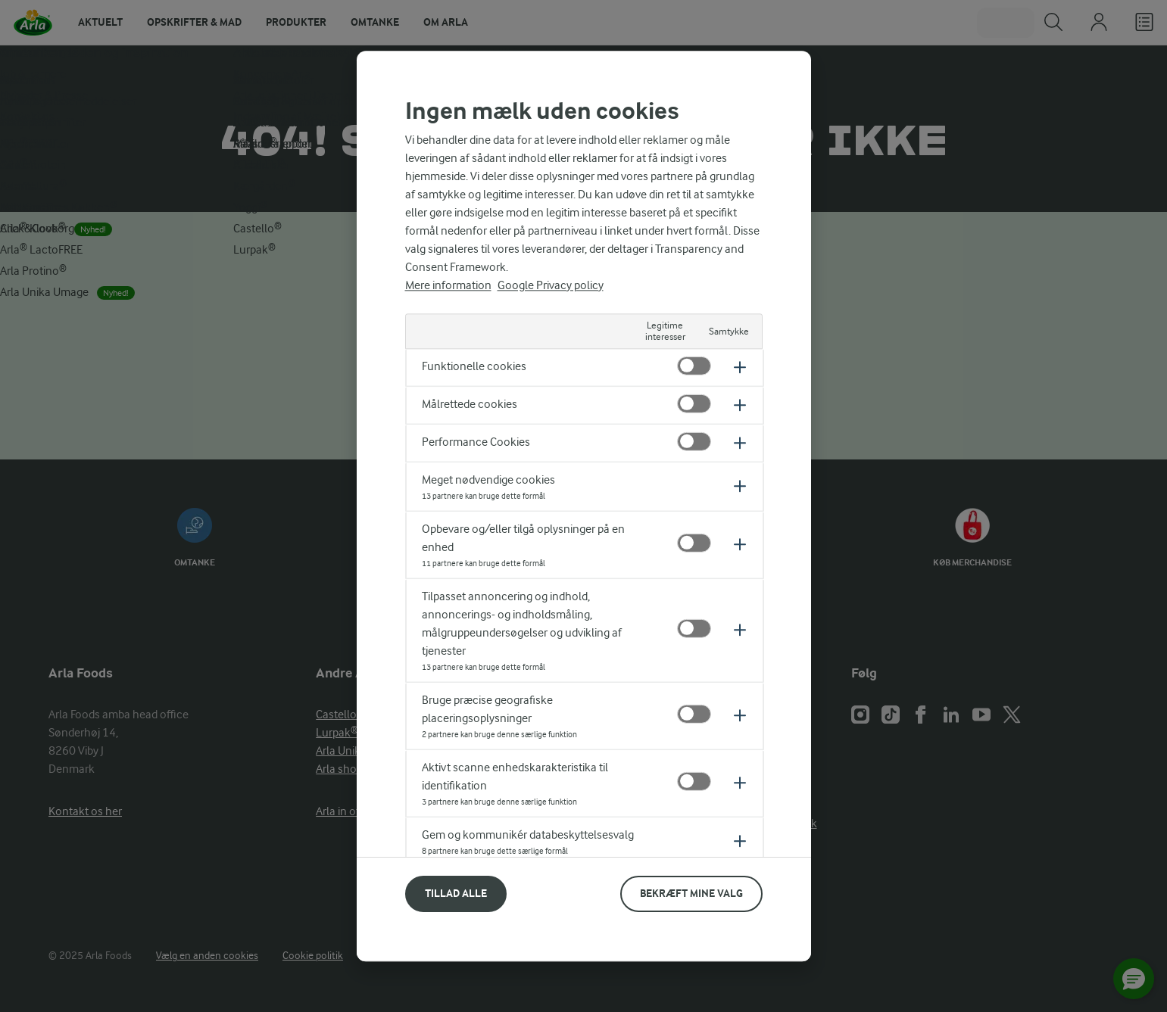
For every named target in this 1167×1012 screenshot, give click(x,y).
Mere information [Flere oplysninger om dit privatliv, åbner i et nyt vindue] (448, 285)
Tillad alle (456, 892)
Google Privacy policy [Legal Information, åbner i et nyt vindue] (551, 285)
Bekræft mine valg (691, 892)
